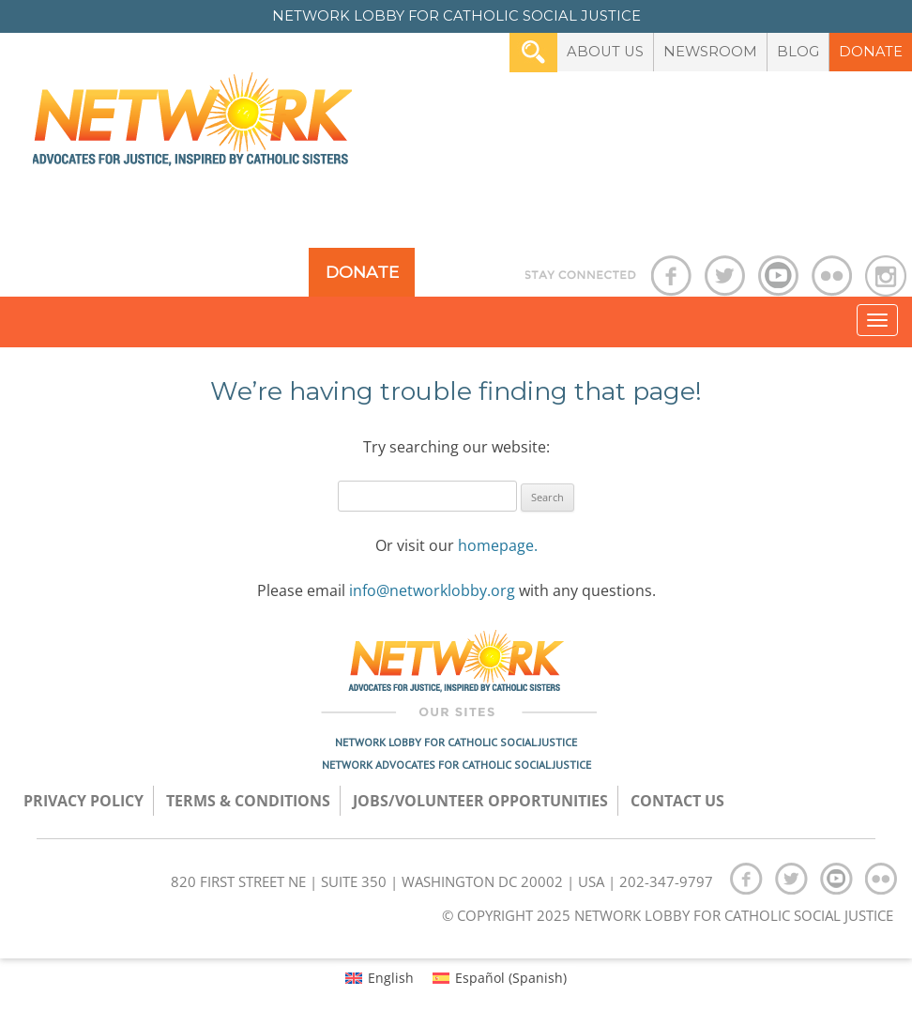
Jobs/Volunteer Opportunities (480, 800)
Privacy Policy (83, 800)
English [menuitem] (391, 978)
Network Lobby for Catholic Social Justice (456, 742)
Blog (798, 51)
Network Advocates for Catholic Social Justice (456, 765)
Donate (871, 51)
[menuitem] (379, 978)
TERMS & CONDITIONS (248, 800)
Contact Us (677, 800)
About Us (605, 51)
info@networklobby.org (432, 590)
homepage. (498, 545)
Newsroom (710, 51)
